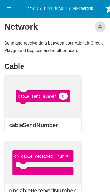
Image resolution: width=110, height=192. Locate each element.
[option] (43, 104)
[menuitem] (9, 9)
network (83, 9)
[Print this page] (100, 26)
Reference (55, 9)
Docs (32, 9)
